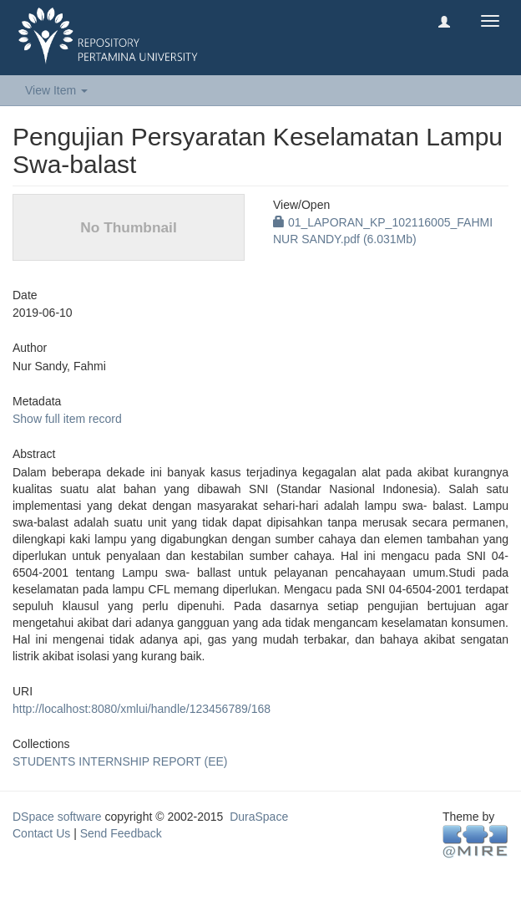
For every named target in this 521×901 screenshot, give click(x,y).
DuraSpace (259, 816)
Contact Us (41, 833)
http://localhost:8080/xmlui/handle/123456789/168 (142, 708)
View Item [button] (56, 90)
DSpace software (57, 816)
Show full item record (67, 418)
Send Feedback (121, 833)
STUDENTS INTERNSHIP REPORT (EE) (120, 761)
